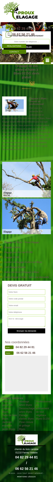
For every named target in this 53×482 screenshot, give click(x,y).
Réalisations (14, 46)
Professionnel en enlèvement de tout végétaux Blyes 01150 (43, 410)
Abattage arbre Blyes (25, 403)
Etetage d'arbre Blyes (26, 417)
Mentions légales (26, 477)
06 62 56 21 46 (23, 34)
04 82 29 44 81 (23, 28)
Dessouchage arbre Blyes (26, 410)
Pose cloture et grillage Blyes (26, 425)
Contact (14, 52)
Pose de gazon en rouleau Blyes (7, 406)
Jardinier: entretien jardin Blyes (8, 425)
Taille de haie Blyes (9, 417)
